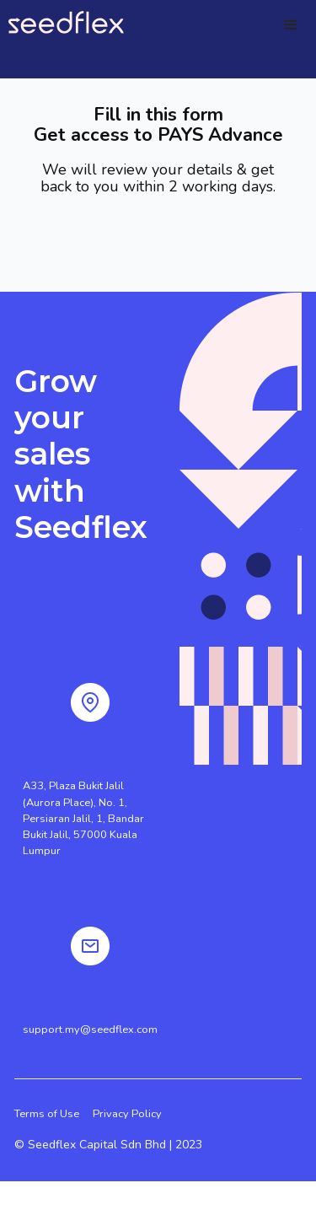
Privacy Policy (127, 1113)
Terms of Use (46, 1113)
